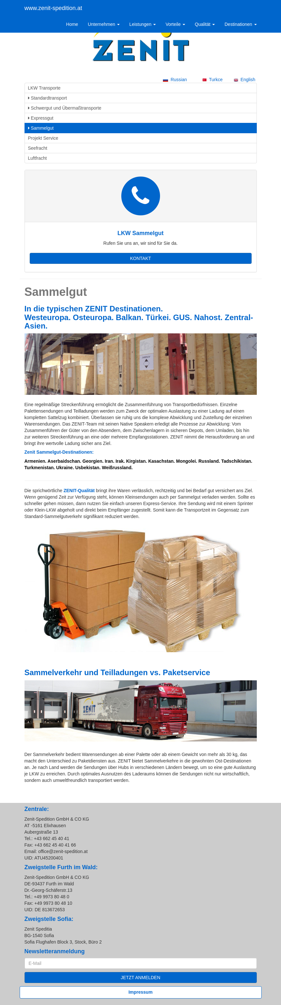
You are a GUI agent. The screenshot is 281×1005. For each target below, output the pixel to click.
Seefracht (37, 148)
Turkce (213, 79)
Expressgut (41, 118)
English (245, 79)
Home (72, 24)
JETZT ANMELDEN (140, 977)
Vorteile (175, 24)
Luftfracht (37, 158)
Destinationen (241, 24)
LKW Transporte (44, 88)
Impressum (140, 992)
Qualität (205, 24)
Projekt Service (43, 138)
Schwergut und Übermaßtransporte (65, 108)
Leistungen (142, 24)
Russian (175, 79)
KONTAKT (140, 258)
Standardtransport (47, 98)
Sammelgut (41, 128)
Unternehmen (104, 24)
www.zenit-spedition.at (53, 8)
